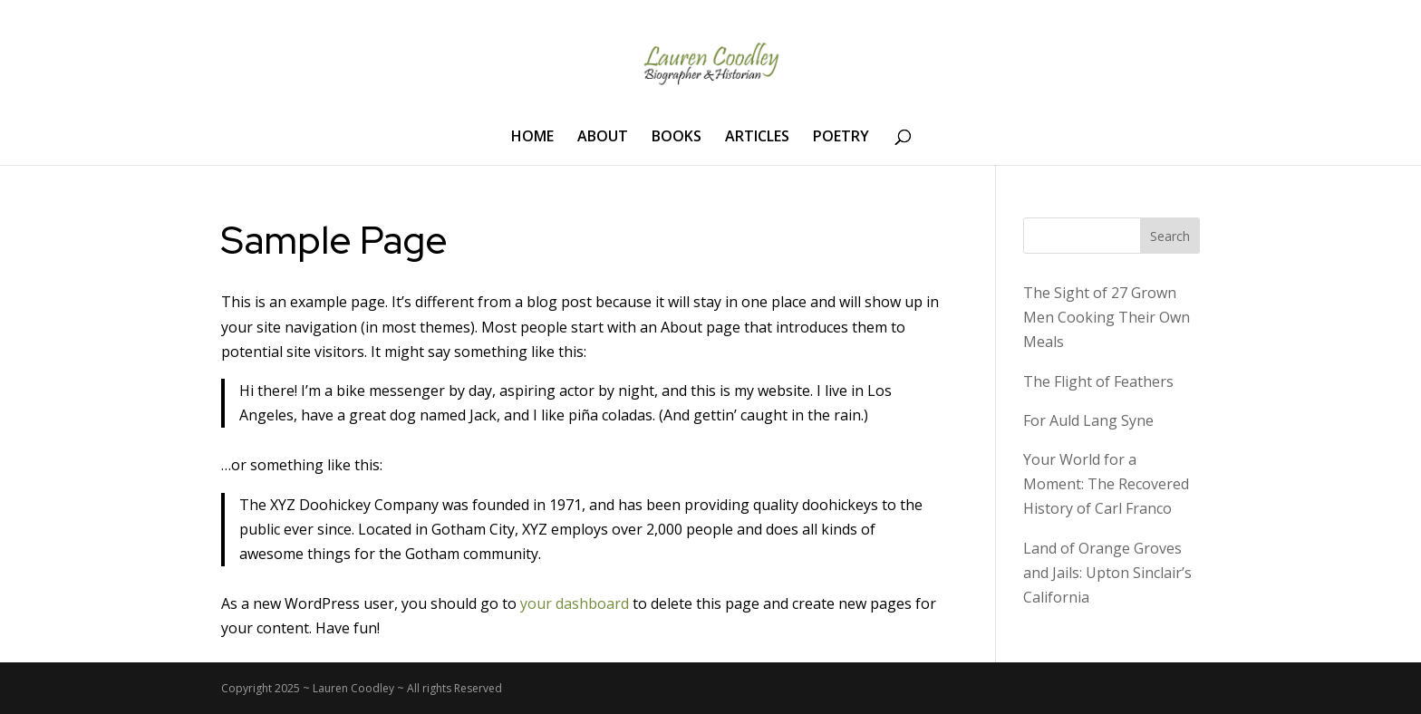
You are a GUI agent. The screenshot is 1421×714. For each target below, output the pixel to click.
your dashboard (574, 603)
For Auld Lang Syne (1088, 420)
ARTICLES (757, 138)
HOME (532, 138)
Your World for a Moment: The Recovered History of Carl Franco (1106, 483)
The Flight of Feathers (1098, 381)
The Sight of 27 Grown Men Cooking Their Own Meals (1106, 317)
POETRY (841, 138)
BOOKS (676, 138)
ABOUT (602, 138)
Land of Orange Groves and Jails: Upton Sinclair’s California (1107, 572)
